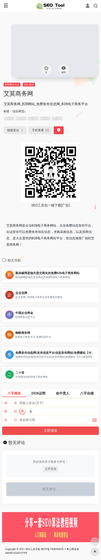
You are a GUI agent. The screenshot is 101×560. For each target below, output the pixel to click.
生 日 (10, 420)
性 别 (10, 411)
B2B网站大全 (12, 84)
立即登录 (51, 469)
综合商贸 (29, 84)
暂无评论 (16, 442)
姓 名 (10, 403)
